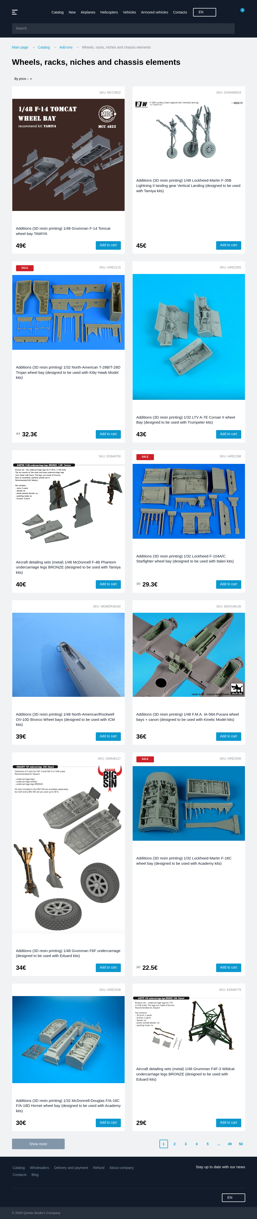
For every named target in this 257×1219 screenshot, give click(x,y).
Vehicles (129, 12)
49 (230, 1144)
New (72, 12)
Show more (38, 1144)
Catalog (58, 12)
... (218, 1144)
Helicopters (109, 12)
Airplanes (88, 12)
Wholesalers (39, 1168)
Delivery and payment (71, 1168)
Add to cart (108, 245)
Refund (98, 1168)
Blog (35, 1175)
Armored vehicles (154, 12)
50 (241, 1144)
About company (121, 1168)
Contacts (180, 12)
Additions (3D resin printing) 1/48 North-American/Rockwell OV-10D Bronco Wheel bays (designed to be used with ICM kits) (65, 719)
